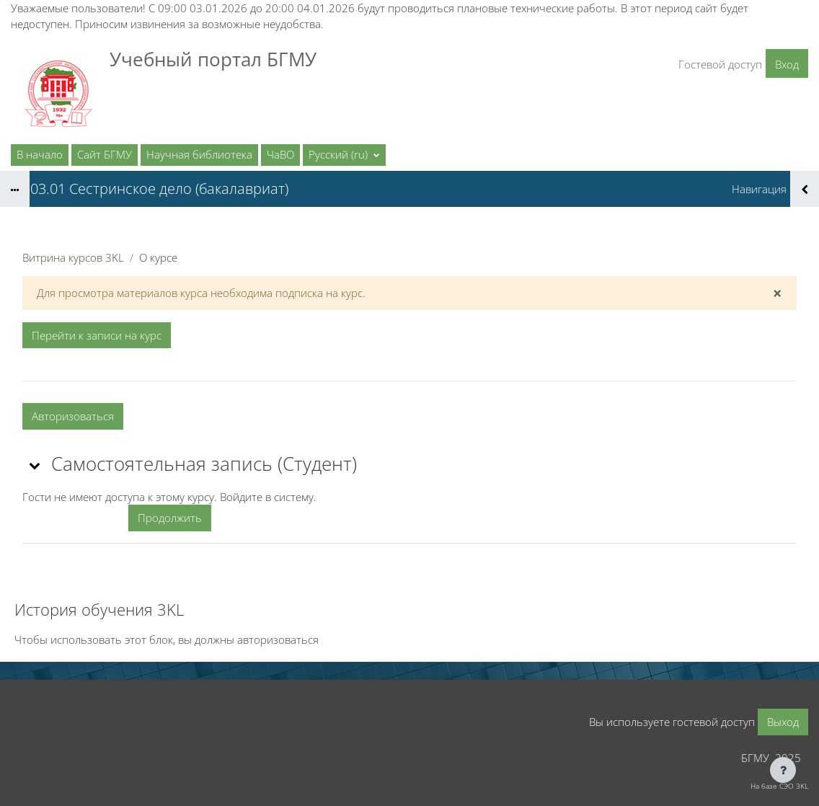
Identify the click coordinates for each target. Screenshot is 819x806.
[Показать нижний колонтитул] (783, 770)
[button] (344, 155)
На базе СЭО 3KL (779, 786)
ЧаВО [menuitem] (280, 154)
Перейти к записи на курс (96, 335)
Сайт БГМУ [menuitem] (104, 154)
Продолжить (170, 517)
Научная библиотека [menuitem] (199, 154)
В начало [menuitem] (40, 154)
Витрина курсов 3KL (73, 257)
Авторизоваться (73, 416)
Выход (783, 721)
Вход (787, 64)
